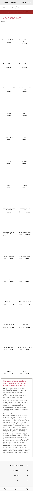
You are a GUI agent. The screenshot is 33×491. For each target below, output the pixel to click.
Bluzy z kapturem (11, 17)
